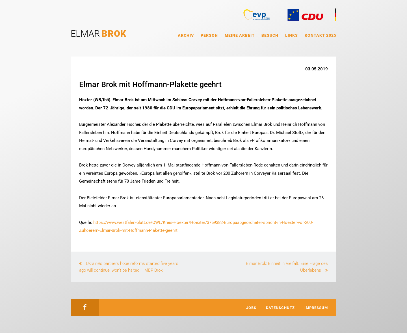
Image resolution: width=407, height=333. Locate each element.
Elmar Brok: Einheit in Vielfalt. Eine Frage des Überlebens (287, 267)
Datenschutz (280, 308)
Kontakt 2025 (320, 35)
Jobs (251, 308)
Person (209, 35)
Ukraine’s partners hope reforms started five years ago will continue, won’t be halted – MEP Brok (128, 267)
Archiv (186, 35)
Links (291, 35)
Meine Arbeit (240, 35)
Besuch (269, 35)
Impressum (316, 308)
